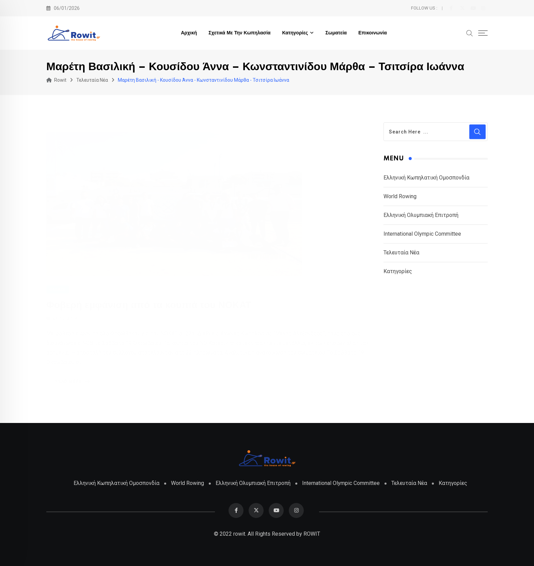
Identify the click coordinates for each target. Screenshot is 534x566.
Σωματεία (336, 33)
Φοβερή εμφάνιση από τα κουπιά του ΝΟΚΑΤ (148, 305)
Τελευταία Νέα (401, 252)
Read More (73, 381)
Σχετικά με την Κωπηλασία (239, 33)
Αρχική (189, 33)
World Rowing (400, 196)
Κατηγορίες (295, 33)
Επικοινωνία (372, 33)
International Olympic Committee (422, 234)
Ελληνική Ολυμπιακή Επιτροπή (420, 215)
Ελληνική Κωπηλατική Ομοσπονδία (426, 177)
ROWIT (311, 534)
